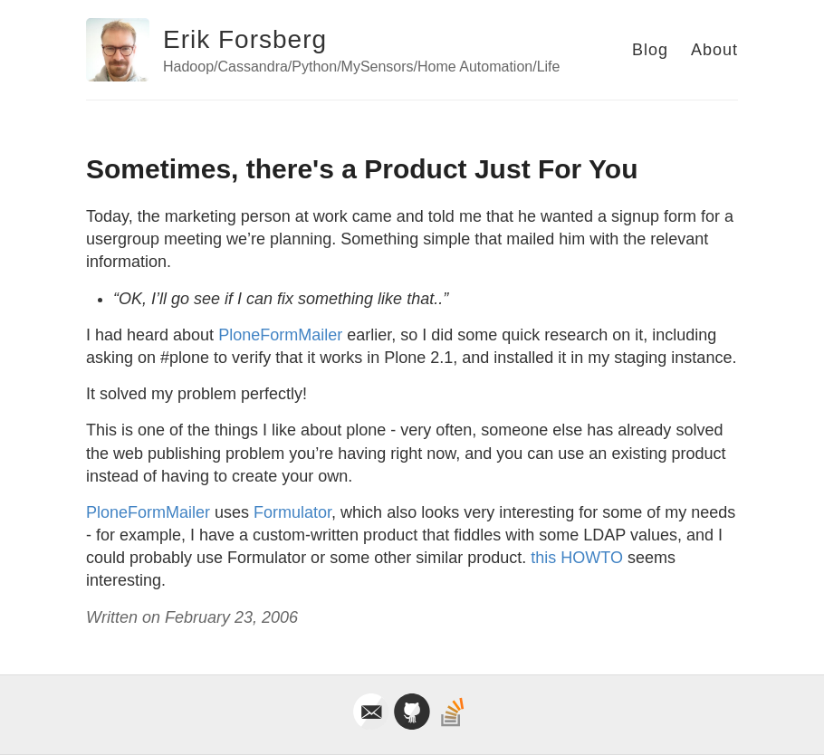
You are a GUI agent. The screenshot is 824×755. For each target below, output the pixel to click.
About (714, 50)
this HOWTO (577, 558)
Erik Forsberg (245, 39)
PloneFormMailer (280, 335)
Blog (650, 50)
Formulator (292, 512)
